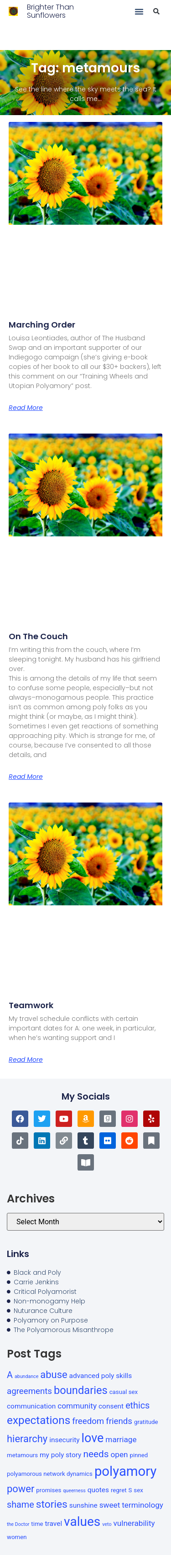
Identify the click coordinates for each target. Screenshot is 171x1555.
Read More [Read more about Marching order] (26, 407)
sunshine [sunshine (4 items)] (83, 1505)
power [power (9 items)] (20, 1488)
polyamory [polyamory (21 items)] (125, 1471)
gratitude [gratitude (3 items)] (146, 1422)
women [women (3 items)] (17, 1537)
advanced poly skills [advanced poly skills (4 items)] (100, 1376)
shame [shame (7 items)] (20, 1504)
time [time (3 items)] (37, 1523)
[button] (139, 11)
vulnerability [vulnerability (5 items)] (134, 1523)
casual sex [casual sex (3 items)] (123, 1391)
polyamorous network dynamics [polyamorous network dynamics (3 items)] (50, 1473)
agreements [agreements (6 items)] (29, 1391)
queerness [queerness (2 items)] (74, 1491)
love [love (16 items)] (92, 1438)
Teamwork (31, 1005)
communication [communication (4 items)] (31, 1406)
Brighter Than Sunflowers (50, 11)
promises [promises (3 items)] (48, 1490)
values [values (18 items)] (82, 1521)
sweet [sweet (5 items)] (109, 1505)
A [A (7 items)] (10, 1375)
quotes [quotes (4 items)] (98, 1490)
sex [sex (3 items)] (138, 1490)
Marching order (42, 324)
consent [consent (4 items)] (111, 1406)
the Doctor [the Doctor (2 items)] (18, 1524)
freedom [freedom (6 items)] (88, 1421)
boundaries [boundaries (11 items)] (81, 1390)
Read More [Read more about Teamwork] (26, 1059)
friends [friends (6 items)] (119, 1421)
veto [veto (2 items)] (106, 1524)
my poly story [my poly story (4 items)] (60, 1455)
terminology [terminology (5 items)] (142, 1505)
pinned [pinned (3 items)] (139, 1455)
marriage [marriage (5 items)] (120, 1439)
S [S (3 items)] (130, 1490)
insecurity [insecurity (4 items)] (64, 1440)
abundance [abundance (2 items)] (26, 1376)
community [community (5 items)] (77, 1405)
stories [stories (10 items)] (51, 1504)
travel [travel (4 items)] (53, 1524)
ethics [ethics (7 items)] (137, 1405)
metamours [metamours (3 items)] (22, 1455)
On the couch (38, 636)
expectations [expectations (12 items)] (38, 1420)
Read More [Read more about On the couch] (26, 776)
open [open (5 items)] (119, 1454)
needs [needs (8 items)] (96, 1454)
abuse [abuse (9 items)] (53, 1374)
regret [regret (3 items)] (119, 1490)
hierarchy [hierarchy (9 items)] (27, 1438)
